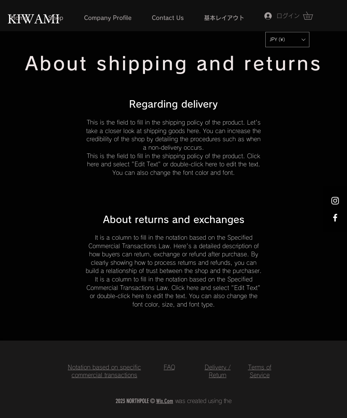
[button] (287, 39)
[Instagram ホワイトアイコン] (335, 201)
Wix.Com (164, 401)
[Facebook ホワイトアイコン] (335, 218)
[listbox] (287, 39)
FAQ (169, 367)
